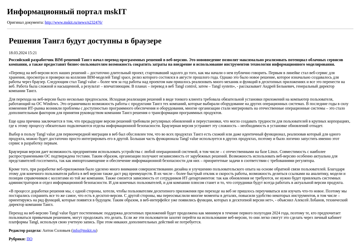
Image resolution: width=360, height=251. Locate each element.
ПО (29, 239)
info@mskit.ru (84, 230)
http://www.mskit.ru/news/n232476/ (73, 22)
